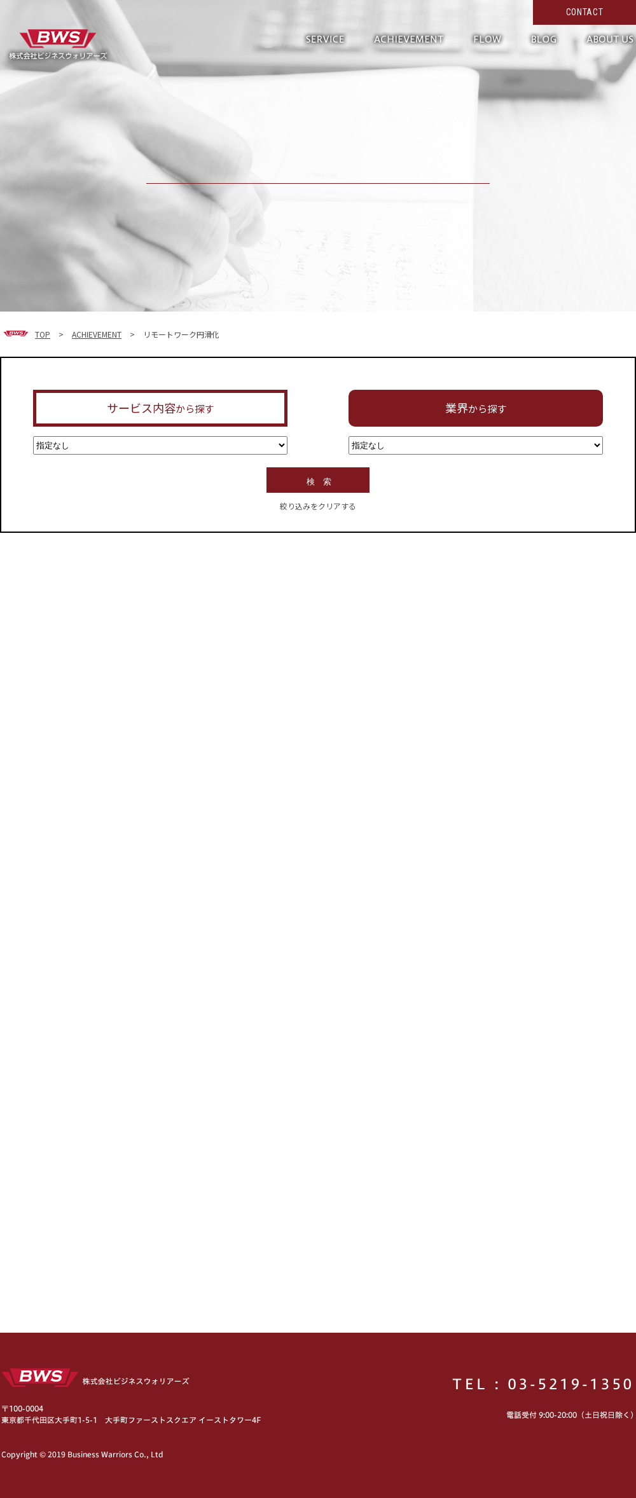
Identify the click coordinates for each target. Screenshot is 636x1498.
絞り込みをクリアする (318, 505)
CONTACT (585, 12)
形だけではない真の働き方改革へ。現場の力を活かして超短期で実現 (57, 44)
